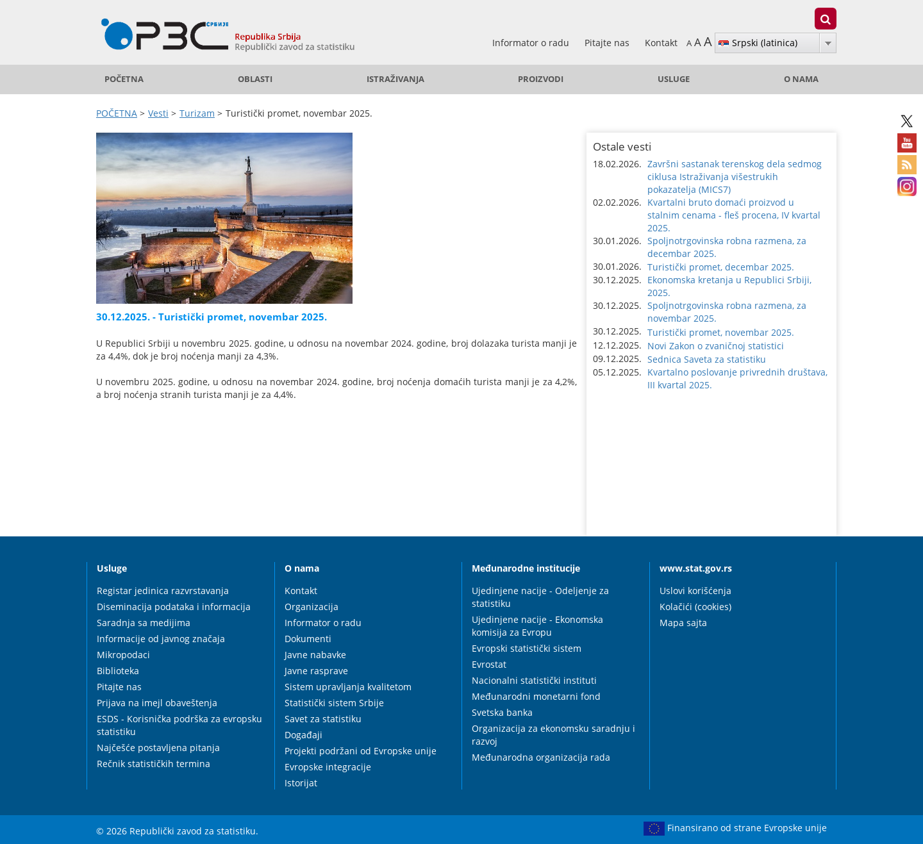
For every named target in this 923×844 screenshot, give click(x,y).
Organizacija (311, 606)
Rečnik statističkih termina (153, 763)
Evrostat (489, 664)
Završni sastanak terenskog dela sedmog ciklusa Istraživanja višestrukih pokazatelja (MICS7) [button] (734, 176)
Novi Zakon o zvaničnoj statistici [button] (715, 346)
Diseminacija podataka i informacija (174, 606)
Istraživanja (395, 79)
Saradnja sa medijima (143, 622)
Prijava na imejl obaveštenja (157, 703)
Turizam (197, 113)
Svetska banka (502, 712)
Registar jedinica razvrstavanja (163, 590)
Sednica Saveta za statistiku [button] (706, 359)
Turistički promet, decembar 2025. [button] (720, 267)
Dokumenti (308, 639)
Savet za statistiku (323, 719)
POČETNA (124, 79)
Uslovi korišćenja (695, 590)
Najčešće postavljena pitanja (158, 747)
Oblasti (255, 79)
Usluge (674, 79)
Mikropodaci (123, 655)
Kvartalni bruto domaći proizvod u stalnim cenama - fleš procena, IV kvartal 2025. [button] (733, 215)
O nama (801, 79)
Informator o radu (532, 43)
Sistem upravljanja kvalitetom (348, 687)
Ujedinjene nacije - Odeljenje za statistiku (540, 596)
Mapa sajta (683, 622)
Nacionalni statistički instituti (534, 680)
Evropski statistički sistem (526, 648)
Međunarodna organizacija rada (541, 757)
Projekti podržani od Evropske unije (361, 751)
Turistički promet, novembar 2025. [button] (720, 332)
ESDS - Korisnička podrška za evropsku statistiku (179, 725)
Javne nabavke (315, 655)
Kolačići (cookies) (695, 606)
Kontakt (661, 43)
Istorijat (301, 783)
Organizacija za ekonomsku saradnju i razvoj (553, 734)
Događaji (303, 735)
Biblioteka (118, 671)
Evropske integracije (328, 767)
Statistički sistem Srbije (334, 703)
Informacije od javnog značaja (161, 639)
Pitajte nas (608, 43)
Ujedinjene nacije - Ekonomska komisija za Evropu (537, 625)
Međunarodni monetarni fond (536, 696)
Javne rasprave (316, 671)
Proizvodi (540, 79)
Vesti (158, 113)
